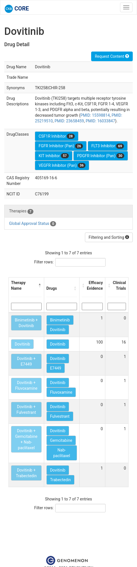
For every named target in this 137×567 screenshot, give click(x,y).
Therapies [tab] (21, 211)
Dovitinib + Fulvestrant (26, 409)
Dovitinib (57, 329)
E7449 (55, 368)
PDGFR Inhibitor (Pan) (100, 155)
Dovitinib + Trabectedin (26, 473)
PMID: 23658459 (69, 121)
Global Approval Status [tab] (32, 223)
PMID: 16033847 (100, 121)
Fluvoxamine (61, 392)
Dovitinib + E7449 (26, 361)
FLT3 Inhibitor (107, 146)
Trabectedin (60, 480)
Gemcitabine (61, 440)
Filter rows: (44, 262)
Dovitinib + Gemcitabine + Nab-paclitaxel (26, 439)
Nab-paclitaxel (61, 453)
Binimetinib (60, 320)
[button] (40, 285)
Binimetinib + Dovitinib (26, 323)
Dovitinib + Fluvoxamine (26, 385)
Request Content (112, 56)
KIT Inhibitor (53, 155)
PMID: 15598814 (95, 115)
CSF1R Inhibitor (56, 136)
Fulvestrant (60, 416)
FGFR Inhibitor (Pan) (60, 146)
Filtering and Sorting (109, 237)
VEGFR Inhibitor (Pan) (61, 165)
